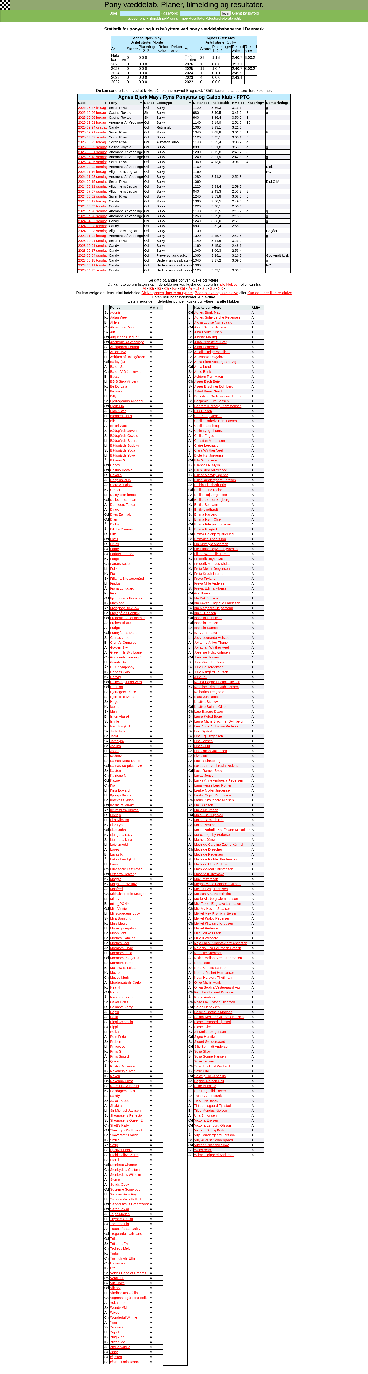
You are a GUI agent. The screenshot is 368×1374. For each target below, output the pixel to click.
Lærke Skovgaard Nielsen (214, 800)
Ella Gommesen (206, 460)
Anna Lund (202, 367)
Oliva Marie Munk (207, 982)
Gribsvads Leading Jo (126, 657)
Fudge (115, 628)
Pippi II (115, 1027)
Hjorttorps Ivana (122, 697)
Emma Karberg (205, 514)
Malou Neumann (206, 825)
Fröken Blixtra (120, 623)
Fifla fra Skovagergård (127, 578)
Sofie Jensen (204, 1061)
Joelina (115, 746)
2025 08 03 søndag (93, 147)
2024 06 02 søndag (93, 196)
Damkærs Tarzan (123, 504)
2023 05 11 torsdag (93, 265)
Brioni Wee (118, 426)
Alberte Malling (205, 337)
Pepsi (114, 1012)
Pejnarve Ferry (121, 1007)
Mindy (114, 899)
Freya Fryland (204, 578)
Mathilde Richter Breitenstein (216, 859)
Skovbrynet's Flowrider (127, 1130)
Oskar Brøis (119, 1002)
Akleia (114, 322)
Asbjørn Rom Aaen (208, 376)
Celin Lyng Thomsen (210, 431)
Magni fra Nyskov (123, 884)
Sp (212, 289)
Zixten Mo (117, 1342)
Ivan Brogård (120, 726)
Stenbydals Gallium (125, 1170)
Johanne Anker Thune (211, 642)
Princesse (117, 1046)
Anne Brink (202, 371)
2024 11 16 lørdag (92, 172)
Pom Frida (118, 1037)
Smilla (114, 1140)
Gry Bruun (202, 593)
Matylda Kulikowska (209, 874)
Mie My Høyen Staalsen (212, 908)
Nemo (114, 992)
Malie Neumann (206, 810)
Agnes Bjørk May (207, 312)
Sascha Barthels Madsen (213, 1012)
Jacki (114, 736)
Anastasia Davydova (210, 357)
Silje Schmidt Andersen (212, 1046)
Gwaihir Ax (118, 662)
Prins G (116, 1051)
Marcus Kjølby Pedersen (213, 835)
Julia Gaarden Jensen (211, 662)
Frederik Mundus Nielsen (213, 564)
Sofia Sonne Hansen (210, 1056)
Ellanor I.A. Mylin (207, 465)
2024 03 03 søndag (93, 231)
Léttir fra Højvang (123, 874)
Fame (114, 549)
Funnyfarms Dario (123, 633)
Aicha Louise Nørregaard (213, 322)
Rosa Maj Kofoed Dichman (214, 1002)
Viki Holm (117, 1283)
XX (220, 289)
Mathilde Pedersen (208, 854)
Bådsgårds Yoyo (122, 455)
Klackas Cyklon (122, 800)
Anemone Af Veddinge (127, 342)
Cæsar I (116, 490)
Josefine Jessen (206, 657)
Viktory (115, 1288)
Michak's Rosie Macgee (128, 894)
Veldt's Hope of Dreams (128, 1273)
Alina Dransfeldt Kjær (210, 342)
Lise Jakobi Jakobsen (210, 751)
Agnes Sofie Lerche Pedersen (217, 317)
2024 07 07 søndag (93, 191)
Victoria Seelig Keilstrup (212, 1130)
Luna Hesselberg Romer (212, 785)
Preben (115, 1041)
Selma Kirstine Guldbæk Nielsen (219, 1017)
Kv (174, 289)
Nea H (115, 987)
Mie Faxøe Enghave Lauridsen (217, 904)
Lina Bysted (203, 731)
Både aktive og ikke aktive (216, 293)
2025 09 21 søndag (93, 132)
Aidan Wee (118, 317)
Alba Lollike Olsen (208, 332)
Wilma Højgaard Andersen (214, 1155)
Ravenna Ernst (121, 1081)
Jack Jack (117, 731)
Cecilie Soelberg (206, 426)
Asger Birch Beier (207, 381)
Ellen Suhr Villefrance (210, 470)
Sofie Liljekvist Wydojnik (212, 1066)
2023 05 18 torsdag (93, 260)
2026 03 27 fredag (92, 108)
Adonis (115, 312)
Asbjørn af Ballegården (127, 357)
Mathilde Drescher (208, 849)
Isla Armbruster (205, 633)
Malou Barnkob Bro (208, 820)
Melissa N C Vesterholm (212, 894)
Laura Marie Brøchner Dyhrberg (218, 721)
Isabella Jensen (206, 623)
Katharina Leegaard (209, 692)
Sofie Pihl (201, 1071)
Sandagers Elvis (122, 1091)
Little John (118, 830)
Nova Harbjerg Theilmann (213, 977)
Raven (115, 1076)
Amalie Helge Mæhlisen (212, 352)
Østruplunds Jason (124, 1362)
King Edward (120, 790)
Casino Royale (121, 470)
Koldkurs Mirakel (122, 805)
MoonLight (118, 933)
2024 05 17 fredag (92, 201)
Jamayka (117, 741)
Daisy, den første (123, 495)
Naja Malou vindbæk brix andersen (220, 943)
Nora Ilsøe (202, 963)
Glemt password (245, 13)
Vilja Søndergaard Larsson (214, 1135)
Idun (113, 711)
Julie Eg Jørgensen (208, 667)
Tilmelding (156, 18)
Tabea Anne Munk (208, 1096)
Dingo (114, 509)
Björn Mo (117, 406)
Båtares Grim (120, 460)
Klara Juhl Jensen (208, 697)
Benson (116, 391)
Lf (197, 289)
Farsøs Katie (120, 564)
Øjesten (116, 1357)
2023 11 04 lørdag (92, 236)
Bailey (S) (117, 362)
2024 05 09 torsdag (93, 206)
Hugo (114, 702)
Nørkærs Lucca (122, 997)
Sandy (115, 1096)
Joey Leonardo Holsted (212, 637)
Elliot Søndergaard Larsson (215, 480)
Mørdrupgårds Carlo (125, 982)
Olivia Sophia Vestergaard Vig (217, 987)
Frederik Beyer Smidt (210, 559)
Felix (113, 569)
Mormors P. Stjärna (124, 958)
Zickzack (116, 1327)
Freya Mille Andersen (210, 583)
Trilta (114, 1239)
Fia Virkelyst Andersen (211, 544)
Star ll (114, 1160)
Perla (114, 1017)
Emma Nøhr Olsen (208, 519)
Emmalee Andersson (210, 539)
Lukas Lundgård (122, 859)
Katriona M (118, 775)
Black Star (118, 411)
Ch (166, 289)
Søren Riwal (119, 1209)
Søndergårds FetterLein (128, 1199)
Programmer (176, 18)
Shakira (116, 1106)
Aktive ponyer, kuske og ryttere (167, 293)
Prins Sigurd (119, 1056)
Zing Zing (117, 1337)
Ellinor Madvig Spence (211, 475)
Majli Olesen (203, 805)
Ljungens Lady (121, 835)
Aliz (113, 332)
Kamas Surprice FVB (126, 766)
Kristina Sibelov (206, 702)
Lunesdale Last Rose (126, 869)
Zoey (114, 1352)
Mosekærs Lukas (123, 968)
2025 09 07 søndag (93, 137)
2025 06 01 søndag (93, 152)
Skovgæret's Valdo (124, 1135)
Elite (113, 534)
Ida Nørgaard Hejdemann (213, 608)
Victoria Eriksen (206, 1120)
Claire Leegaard (206, 445)
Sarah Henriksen (207, 1007)
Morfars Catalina (122, 938)
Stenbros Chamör (123, 1165)
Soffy (114, 1145)
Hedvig (115, 677)
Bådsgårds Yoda (122, 450)
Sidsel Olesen (204, 1027)
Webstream (203, 1150)
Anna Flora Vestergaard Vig (215, 362)
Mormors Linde (121, 948)
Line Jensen (203, 741)
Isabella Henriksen (208, 618)
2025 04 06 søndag (93, 162)
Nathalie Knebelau (208, 953)
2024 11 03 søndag (93, 177)
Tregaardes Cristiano (126, 1234)
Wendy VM (118, 1307)
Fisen (114, 593)
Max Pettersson (206, 879)
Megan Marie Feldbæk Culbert (217, 884)
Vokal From (118, 1303)
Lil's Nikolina (119, 820)
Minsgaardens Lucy (125, 913)
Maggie (115, 879)
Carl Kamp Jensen (208, 416)
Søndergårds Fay (123, 1194)
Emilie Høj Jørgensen (210, 495)
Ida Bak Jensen (206, 598)
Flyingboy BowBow (124, 608)
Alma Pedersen (206, 347)
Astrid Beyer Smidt (208, 391)
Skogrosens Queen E (126, 1120)
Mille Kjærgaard (206, 938)
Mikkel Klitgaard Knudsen (213, 923)
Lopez (114, 849)
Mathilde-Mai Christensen (213, 869)
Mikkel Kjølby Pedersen (212, 918)
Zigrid (114, 1332)
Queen (115, 1061)
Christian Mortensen (209, 440)
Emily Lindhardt (206, 509)
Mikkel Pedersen (206, 928)
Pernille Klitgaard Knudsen (214, 992)
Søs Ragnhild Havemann (213, 1091)
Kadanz (116, 756)
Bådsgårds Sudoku (124, 445)
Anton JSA (118, 352)
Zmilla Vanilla (120, 1347)
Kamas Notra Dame (125, 761)
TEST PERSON (206, 1101)
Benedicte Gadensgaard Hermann (220, 396)
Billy (113, 396)
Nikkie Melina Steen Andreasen (218, 958)
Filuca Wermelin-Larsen (212, 554)
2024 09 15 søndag (93, 181)
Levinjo (115, 815)
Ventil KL (117, 1278)
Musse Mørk (119, 977)
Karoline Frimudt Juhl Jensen (216, 687)
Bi (159, 289)
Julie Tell (200, 677)
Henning (116, 687)
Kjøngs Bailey (120, 795)
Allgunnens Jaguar (124, 337)
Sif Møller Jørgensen (210, 1032)
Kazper (115, 780)
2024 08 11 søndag (93, 186)
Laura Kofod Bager (208, 716)
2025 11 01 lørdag (92, 122)
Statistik (234, 18)
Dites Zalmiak (120, 514)
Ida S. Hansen (205, 613)
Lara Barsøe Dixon (208, 711)
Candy (115, 465)
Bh (151, 289)
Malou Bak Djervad (208, 815)
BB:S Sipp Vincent (124, 381)
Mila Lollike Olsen (207, 933)
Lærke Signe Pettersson (212, 795)
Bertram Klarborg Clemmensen (218, 406)
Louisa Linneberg (207, 761)
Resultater (197, 18)
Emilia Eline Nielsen (209, 490)
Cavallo (116, 475)
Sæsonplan (137, 18)
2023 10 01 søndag (93, 241)
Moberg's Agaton (123, 928)
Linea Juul (202, 746)
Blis (113, 421)
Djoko (114, 524)
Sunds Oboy (119, 1184)
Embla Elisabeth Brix (210, 485)
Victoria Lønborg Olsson (212, 1125)
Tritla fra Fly (119, 1243)
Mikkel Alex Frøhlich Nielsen (215, 913)
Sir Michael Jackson (125, 1110)
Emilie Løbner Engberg (211, 500)
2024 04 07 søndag (93, 221)
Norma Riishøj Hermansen (214, 972)
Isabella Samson (206, 628)
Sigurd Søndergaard (209, 1041)
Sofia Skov (202, 1051)
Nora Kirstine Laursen (210, 968)
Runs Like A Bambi (124, 1086)
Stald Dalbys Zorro (124, 1155)
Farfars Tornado (122, 554)
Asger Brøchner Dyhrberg (213, 386)
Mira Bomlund (120, 918)
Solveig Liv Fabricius (210, 1076)
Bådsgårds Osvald (124, 436)
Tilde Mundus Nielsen (210, 1110)
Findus (115, 583)
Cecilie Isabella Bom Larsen (215, 421)
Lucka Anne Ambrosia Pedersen (218, 780)
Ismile (114, 721)
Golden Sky (119, 647)
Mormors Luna (121, 953)
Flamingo (117, 603)
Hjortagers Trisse (123, 692)
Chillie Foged (204, 436)
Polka (114, 1032)
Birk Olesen (203, 411)
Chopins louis (120, 480)
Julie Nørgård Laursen (211, 672)
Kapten (115, 771)
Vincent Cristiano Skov (211, 1145)
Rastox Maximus (122, 1066)
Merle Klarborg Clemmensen (216, 899)
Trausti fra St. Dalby (125, 1229)
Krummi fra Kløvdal (124, 810)
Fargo (114, 559)
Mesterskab (216, 18)
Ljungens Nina (121, 839)
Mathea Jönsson (206, 839)
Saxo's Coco (119, 1101)
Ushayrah (117, 1263)
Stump (115, 1179)
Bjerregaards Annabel (126, 401)
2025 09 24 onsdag (93, 127)
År (190, 289)
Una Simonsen (205, 1115)
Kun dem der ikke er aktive (269, 293)
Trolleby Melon (121, 1248)
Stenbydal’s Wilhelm (125, 1174)
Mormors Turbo (121, 963)
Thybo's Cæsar (121, 1219)
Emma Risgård (205, 529)
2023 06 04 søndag (93, 255)
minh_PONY (119, 904)
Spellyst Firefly (121, 1150)
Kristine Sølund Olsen (210, 706)
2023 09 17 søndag (93, 250)
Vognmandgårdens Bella (129, 1298)
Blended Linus (121, 416)
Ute (112, 1268)
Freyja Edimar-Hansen (211, 588)
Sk (204, 289)
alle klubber (229, 284)
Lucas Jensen (204, 775)
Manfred (116, 889)
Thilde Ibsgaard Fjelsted (212, 1106)
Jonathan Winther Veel (211, 647)
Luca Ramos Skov (208, 771)
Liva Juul (201, 756)
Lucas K (116, 854)
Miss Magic (118, 923)
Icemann (116, 706)
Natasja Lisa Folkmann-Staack (217, 948)
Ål (144, 289)
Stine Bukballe (205, 1086)
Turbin (115, 1253)
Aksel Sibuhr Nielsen (210, 327)
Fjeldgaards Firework (126, 598)
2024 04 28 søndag (93, 211)
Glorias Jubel (120, 637)
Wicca (114, 1312)
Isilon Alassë (119, 716)
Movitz (115, 972)
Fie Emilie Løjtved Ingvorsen (216, 549)
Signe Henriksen (206, 1037)
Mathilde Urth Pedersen (212, 864)
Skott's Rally (119, 1125)
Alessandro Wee (122, 327)
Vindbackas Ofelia (124, 1293)
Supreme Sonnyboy (125, 1189)
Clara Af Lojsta (121, 485)
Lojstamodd (119, 844)
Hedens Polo (120, 672)
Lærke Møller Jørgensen (213, 790)
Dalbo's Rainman (123, 500)
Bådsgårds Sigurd (124, 440)
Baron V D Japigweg (126, 371)
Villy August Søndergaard (213, 1140)
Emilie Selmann (206, 504)
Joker (114, 751)
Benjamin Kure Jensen (211, 401)
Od (182, 289)
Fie (112, 573)
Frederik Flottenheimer (127, 618)
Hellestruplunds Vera (126, 682)
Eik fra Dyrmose (122, 529)
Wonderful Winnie (123, 1317)
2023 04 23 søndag (93, 270)
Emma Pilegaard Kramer (213, 524)
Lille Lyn (116, 825)
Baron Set (117, 367)
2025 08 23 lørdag (92, 142)
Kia (112, 785)
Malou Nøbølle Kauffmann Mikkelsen (222, 830)
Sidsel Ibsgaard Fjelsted (212, 1022)
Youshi (115, 1322)
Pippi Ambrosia (121, 1022)
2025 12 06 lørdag (92, 112)
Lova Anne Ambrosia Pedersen (217, 766)
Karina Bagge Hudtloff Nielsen (217, 682)
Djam (114, 519)
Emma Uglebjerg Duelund (214, 534)
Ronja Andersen (206, 997)
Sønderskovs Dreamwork (129, 1204)
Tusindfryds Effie (122, 1258)
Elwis (114, 539)
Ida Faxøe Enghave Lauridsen (217, 603)
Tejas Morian (120, 1214)
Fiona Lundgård (122, 588)
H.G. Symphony (122, 667)
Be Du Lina (118, 386)
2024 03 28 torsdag (93, 226)
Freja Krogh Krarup (208, 573)
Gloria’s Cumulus (123, 642)
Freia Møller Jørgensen (212, 569)
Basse (115, 376)
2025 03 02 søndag (93, 167)
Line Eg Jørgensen (208, 736)
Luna (114, 864)
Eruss (114, 544)
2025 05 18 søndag (93, 157)
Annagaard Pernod (124, 347)
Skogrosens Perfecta (126, 1115)
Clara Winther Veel (208, 450)
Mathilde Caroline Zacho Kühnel (218, 844)
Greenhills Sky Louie (126, 652)
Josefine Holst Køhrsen (212, 652)
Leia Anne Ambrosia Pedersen (217, 726)
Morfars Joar (119, 943)
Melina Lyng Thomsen (211, 889)
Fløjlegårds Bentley (124, 613)
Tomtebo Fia (119, 1224)
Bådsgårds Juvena (124, 431)
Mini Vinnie (118, 908)
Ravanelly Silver (122, 1071)
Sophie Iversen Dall (209, 1081)
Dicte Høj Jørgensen (210, 455)
